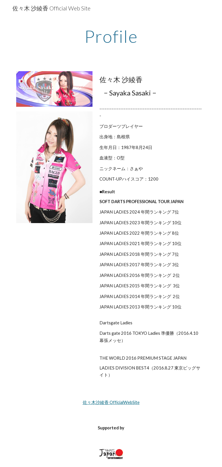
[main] (111, 36)
